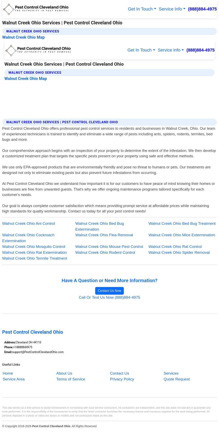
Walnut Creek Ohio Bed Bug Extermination (99, 226)
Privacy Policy (122, 379)
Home (8, 373)
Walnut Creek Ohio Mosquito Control (33, 246)
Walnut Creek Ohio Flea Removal (104, 235)
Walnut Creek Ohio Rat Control (175, 246)
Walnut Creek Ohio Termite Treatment (34, 258)
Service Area (14, 379)
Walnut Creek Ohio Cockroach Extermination (28, 238)
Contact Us (119, 373)
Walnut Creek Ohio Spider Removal (179, 252)
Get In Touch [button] (140, 8)
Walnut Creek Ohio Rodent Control (105, 252)
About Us (64, 373)
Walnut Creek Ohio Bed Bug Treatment (182, 223)
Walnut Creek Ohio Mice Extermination (181, 235)
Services (171, 373)
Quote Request (177, 379)
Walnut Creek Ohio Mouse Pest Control (109, 246)
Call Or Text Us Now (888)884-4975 (109, 297)
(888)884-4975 (202, 8)
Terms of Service (70, 379)
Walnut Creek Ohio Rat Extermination (34, 252)
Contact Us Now (109, 290)
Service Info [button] (170, 8)
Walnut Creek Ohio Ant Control (28, 223)
